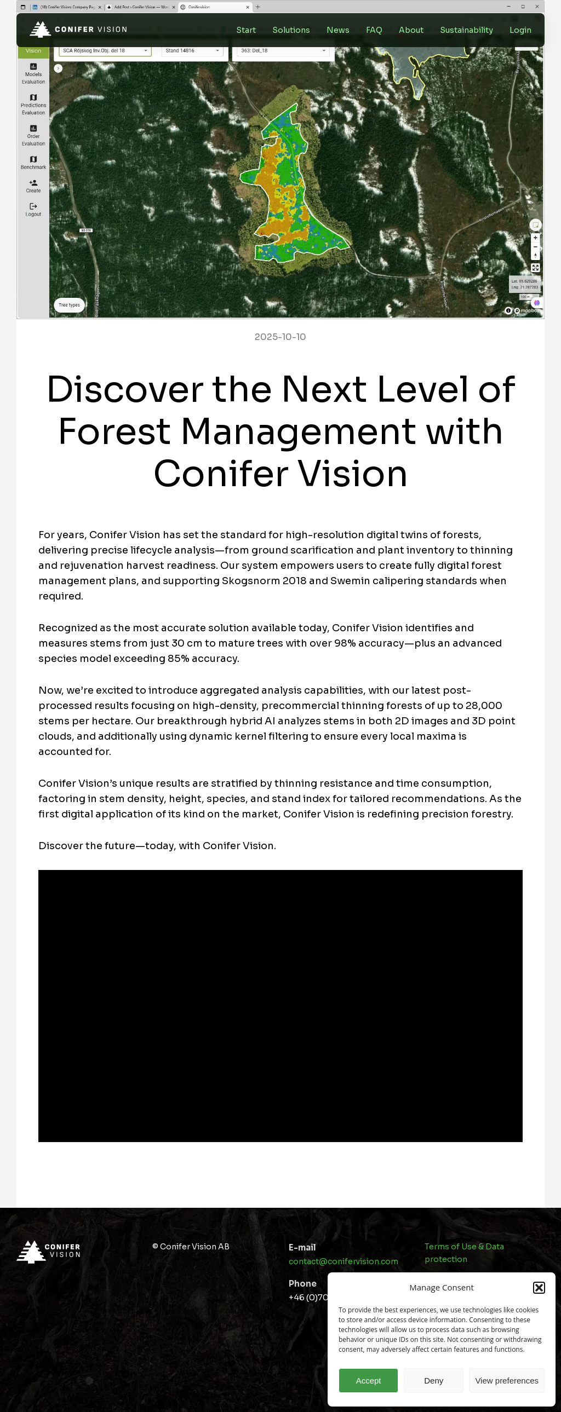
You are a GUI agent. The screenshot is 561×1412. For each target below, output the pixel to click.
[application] (280, 1006)
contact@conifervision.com (343, 1261)
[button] (539, 1287)
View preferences (507, 1380)
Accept (368, 1380)
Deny (433, 1380)
